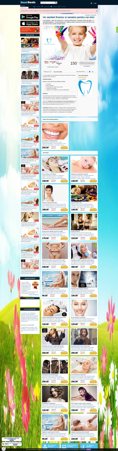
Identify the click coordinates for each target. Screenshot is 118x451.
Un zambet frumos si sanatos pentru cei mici (68, 17)
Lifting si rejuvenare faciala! (49, 202)
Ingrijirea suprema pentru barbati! (80, 432)
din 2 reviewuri (82, 79)
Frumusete (46, 6)
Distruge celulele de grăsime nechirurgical (82, 260)
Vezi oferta (64, 147)
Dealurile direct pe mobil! (72, 446)
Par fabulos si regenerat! (48, 403)
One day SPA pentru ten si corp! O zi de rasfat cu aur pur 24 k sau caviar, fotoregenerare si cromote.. (29, 256)
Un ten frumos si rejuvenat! (78, 374)
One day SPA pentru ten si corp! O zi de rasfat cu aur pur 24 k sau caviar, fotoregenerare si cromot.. (29, 145)
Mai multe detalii (58, 71)
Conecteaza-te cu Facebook (91, 3)
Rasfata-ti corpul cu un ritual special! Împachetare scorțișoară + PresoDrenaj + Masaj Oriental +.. (29, 50)
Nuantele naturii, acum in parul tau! (80, 346)
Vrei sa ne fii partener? (51, 446)
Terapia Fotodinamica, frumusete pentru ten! (54, 317)
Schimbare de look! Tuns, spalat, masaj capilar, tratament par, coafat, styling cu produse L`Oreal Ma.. (29, 224)
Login (95, 3)
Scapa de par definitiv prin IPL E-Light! (52, 231)
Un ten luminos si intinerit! (78, 317)
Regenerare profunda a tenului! (79, 174)
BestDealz (28, 2)
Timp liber (63, 6)
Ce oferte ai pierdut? (90, 446)
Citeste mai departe (33, 294)
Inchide (96, 10)
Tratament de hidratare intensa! (79, 288)
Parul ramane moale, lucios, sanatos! (81, 403)
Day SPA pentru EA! (76, 202)
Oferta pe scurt (47, 71)
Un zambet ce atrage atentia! (49, 140)
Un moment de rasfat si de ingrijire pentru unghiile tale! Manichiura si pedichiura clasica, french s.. (28, 113)
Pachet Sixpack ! (75, 231)
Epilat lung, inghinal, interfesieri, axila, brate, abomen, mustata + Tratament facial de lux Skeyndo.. (29, 129)
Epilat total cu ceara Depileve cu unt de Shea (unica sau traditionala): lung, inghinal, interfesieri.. (29, 66)
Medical (55, 6)
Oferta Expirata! (87, 63)
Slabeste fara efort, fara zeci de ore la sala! (53, 260)
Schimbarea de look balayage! (50, 374)
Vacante (38, 6)
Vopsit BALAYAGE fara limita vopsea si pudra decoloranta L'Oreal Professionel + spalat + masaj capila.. (29, 82)
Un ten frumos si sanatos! (49, 174)
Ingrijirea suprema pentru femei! (50, 288)
